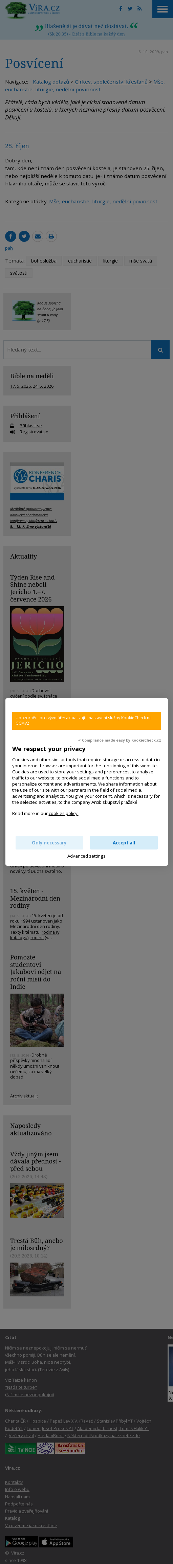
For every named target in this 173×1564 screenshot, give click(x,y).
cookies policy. (64, 813)
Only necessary (49, 843)
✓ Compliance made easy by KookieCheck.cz (119, 740)
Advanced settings (86, 856)
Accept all (124, 843)
